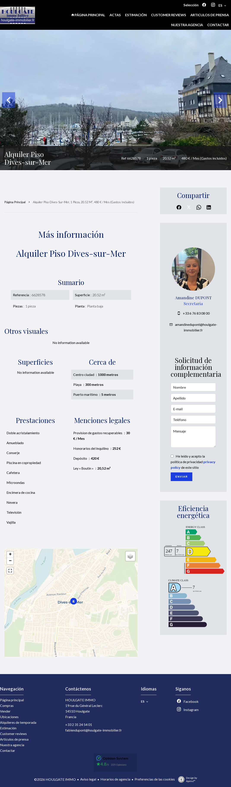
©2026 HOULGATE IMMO (55, 779)
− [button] (10, 561)
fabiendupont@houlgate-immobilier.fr (93, 730)
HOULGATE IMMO (80, 700)
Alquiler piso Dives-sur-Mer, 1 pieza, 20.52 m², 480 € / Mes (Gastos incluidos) (83, 202)
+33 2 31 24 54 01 (78, 724)
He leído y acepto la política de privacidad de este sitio (193, 461)
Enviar (181, 476)
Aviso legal (88, 779)
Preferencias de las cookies (155, 779)
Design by (186, 779)
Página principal (14, 202)
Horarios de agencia (115, 779)
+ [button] (10, 554)
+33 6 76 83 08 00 (196, 313)
